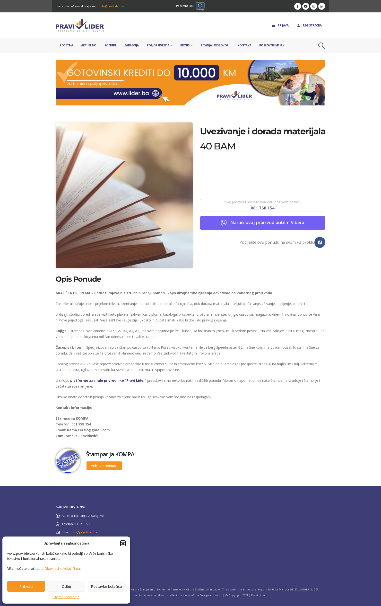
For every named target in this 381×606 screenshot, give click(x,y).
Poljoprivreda (158, 45)
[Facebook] (297, 6)
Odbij (66, 586)
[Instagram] (313, 6)
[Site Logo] (80, 25)
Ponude (110, 45)
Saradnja (132, 45)
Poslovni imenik (272, 45)
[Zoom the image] (190, 63)
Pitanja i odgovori (214, 45)
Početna (66, 45)
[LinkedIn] (321, 6)
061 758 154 (263, 208)
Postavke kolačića (106, 586)
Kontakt (244, 45)
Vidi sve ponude (104, 465)
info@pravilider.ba (112, 6)
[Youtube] (305, 6)
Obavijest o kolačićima (62, 568)
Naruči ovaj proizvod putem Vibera (267, 222)
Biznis (185, 45)
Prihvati (26, 586)
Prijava (280, 25)
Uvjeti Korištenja (66, 597)
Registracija (308, 25)
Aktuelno (88, 45)
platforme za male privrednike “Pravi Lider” (108, 380)
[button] (123, 543)
